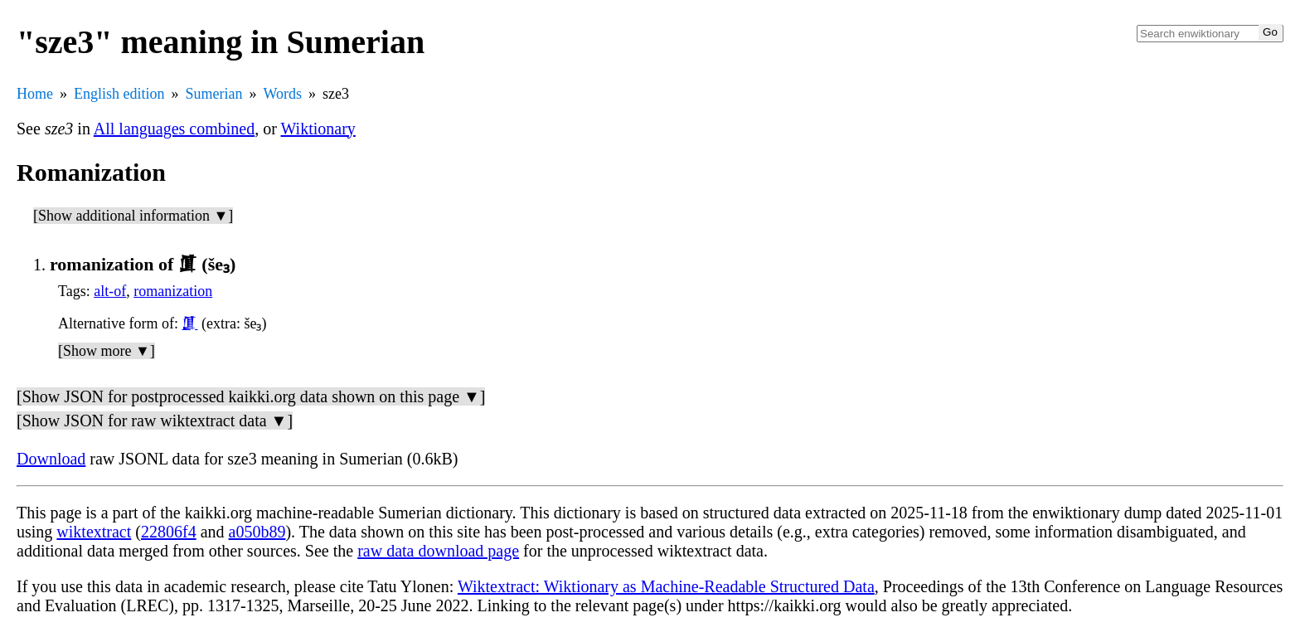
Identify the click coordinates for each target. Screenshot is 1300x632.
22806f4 (168, 532)
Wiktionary (318, 128)
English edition (119, 93)
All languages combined (174, 128)
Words (283, 93)
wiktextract (93, 532)
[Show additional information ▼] (133, 215)
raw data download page (438, 551)
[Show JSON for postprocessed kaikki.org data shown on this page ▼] (251, 396)
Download (51, 459)
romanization (172, 291)
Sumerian (214, 93)
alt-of (110, 291)
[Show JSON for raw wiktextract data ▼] (155, 420)
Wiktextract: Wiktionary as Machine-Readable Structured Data (666, 586)
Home (35, 93)
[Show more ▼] (106, 351)
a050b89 (257, 532)
